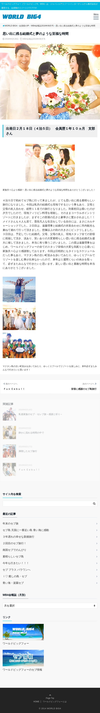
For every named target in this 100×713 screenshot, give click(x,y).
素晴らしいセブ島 (13, 556)
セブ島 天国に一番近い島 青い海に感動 (26, 530)
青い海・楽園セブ (13, 582)
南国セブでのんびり (14, 549)
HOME (36, 701)
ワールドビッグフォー (16, 643)
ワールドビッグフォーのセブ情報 (22, 669)
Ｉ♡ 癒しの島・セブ (15, 576)
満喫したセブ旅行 (28, 451)
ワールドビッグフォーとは (55, 701)
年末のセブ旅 (10, 523)
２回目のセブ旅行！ (14, 543)
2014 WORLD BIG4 (51, 708)
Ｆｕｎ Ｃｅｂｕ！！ (29, 469)
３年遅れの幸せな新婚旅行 (18, 536)
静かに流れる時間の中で (31, 432)
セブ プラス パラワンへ (16, 569)
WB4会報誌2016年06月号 (34, 39)
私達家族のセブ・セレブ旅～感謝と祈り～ (40, 414)
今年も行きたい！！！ (16, 563)
